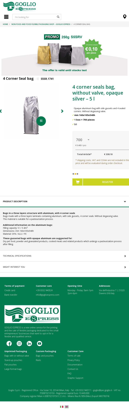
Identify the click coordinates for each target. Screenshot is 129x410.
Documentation (75, 364)
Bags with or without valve (16, 355)
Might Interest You (14, 266)
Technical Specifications (17, 255)
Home (5, 24)
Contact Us (73, 369)
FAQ (69, 373)
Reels (38, 360)
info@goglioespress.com (47, 294)
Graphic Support (75, 378)
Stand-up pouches (13, 360)
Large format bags (13, 369)
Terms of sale (74, 355)
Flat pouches (10, 364)
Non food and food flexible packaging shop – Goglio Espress (41, 24)
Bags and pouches (45, 355)
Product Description (15, 201)
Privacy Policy (74, 360)
